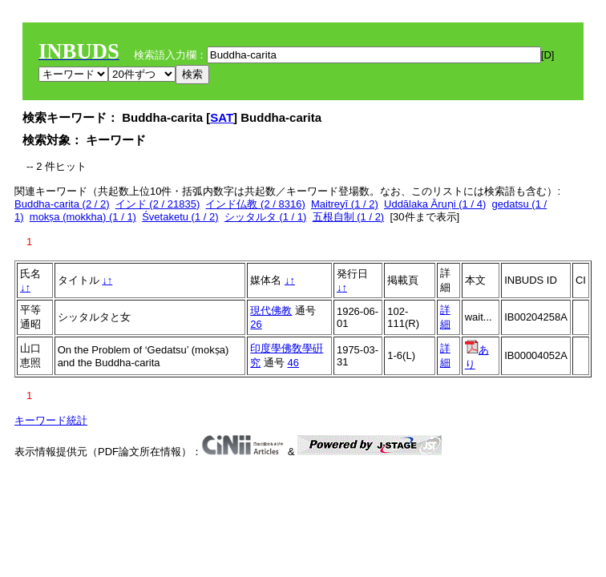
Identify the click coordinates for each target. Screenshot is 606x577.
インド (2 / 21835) (157, 204)
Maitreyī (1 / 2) (344, 204)
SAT (221, 117)
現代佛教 (271, 311)
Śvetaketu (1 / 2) (180, 217)
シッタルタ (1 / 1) (265, 217)
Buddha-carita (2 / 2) (62, 204)
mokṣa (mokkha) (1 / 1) (83, 217)
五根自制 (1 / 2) (349, 217)
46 (293, 363)
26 (255, 324)
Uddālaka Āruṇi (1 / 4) (435, 204)
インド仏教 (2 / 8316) (255, 204)
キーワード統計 (50, 420)
